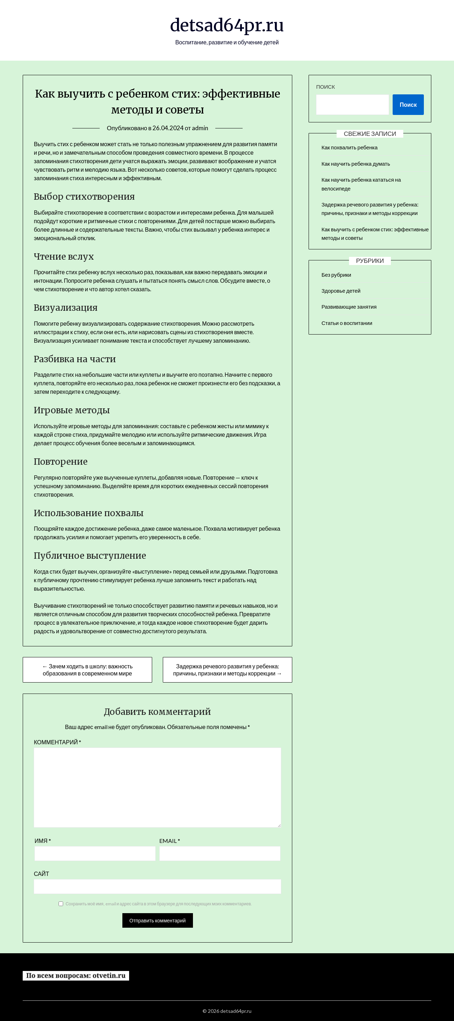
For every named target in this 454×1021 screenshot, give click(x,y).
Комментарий (57, 742)
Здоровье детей (340, 290)
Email (169, 840)
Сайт (41, 873)
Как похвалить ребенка (349, 147)
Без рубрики (336, 274)
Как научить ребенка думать (355, 163)
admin (200, 128)
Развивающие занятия (348, 306)
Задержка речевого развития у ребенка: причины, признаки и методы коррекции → (227, 670)
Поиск (325, 86)
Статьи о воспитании (346, 323)
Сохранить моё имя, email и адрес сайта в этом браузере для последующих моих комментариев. (159, 903)
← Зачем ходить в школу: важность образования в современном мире (87, 670)
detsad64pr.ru (227, 25)
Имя (42, 840)
